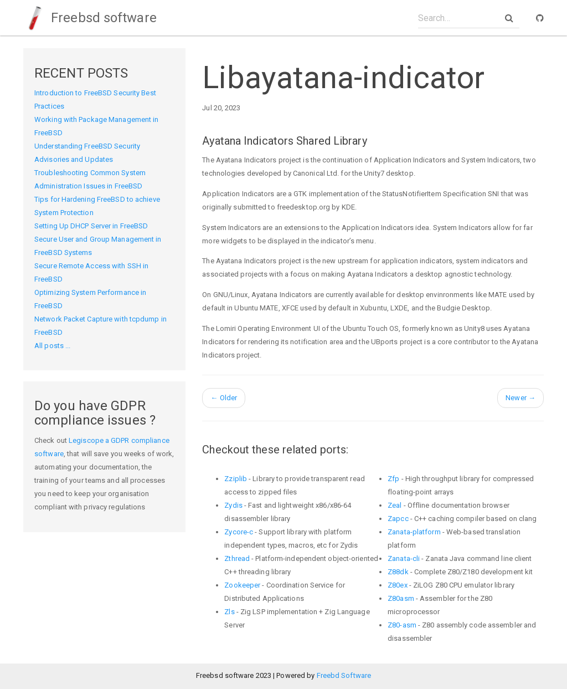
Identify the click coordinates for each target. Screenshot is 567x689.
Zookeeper (242, 585)
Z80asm (401, 598)
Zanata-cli (404, 558)
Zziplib (235, 478)
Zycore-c (238, 532)
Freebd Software (344, 675)
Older (223, 398)
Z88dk (398, 572)
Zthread (237, 558)
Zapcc (398, 518)
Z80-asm (402, 625)
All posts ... (52, 345)
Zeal (394, 505)
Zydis (233, 505)
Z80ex (398, 585)
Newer (520, 398)
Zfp (393, 478)
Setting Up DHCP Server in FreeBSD (91, 226)
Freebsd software (90, 17)
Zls (229, 612)
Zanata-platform (414, 532)
